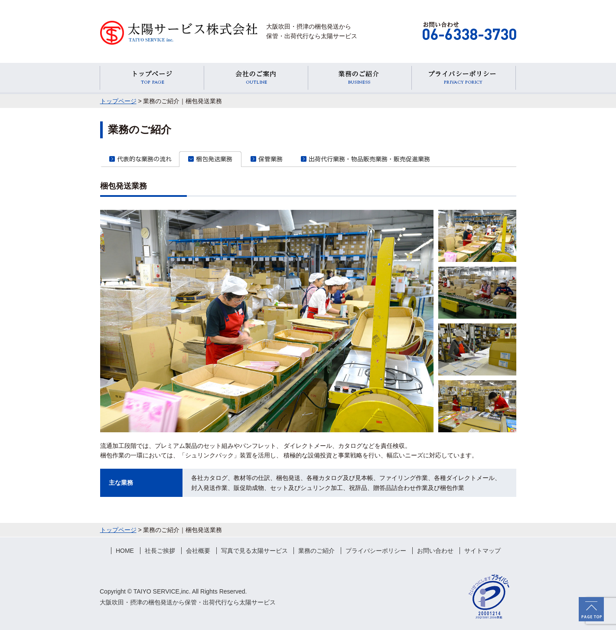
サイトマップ (482, 550)
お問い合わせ (435, 550)
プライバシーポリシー (375, 550)
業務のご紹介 (316, 550)
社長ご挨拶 (160, 550)
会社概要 (198, 550)
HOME (125, 550)
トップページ (118, 101)
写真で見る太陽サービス (254, 550)
